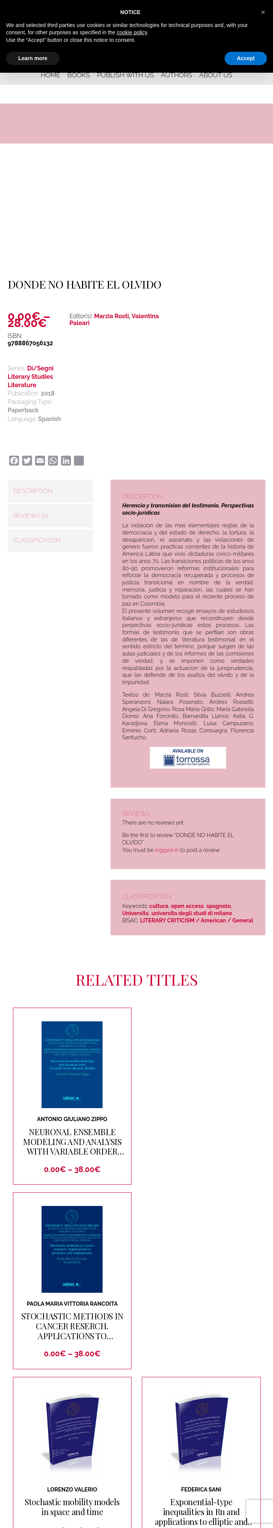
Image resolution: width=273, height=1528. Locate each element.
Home (50, 75)
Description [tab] (32, 490)
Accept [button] (246, 58)
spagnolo (218, 906)
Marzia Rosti (111, 316)
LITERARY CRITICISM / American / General (196, 920)
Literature (22, 385)
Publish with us (125, 75)
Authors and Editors (226, 1432)
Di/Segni (40, 368)
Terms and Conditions (170, 1519)
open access (187, 906)
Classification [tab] (37, 540)
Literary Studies (30, 376)
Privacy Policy (95, 1518)
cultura (159, 906)
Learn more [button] (32, 58)
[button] (263, 12)
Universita (135, 913)
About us (215, 75)
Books (78, 75)
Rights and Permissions (165, 1460)
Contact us (87, 1446)
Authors (176, 75)
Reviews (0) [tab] (30, 515)
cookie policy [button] (132, 32)
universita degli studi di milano (191, 913)
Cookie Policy (129, 1518)
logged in (167, 850)
